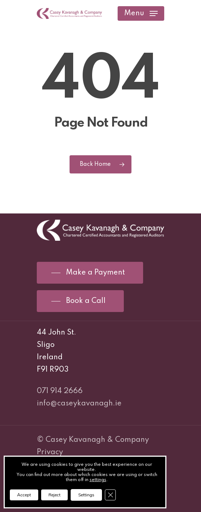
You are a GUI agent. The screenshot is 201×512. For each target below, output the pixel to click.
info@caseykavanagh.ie (79, 403)
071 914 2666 (60, 391)
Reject (54, 495)
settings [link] (98, 480)
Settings (86, 495)
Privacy (50, 452)
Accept (24, 495)
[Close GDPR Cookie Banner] (110, 494)
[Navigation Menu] (141, 13)
